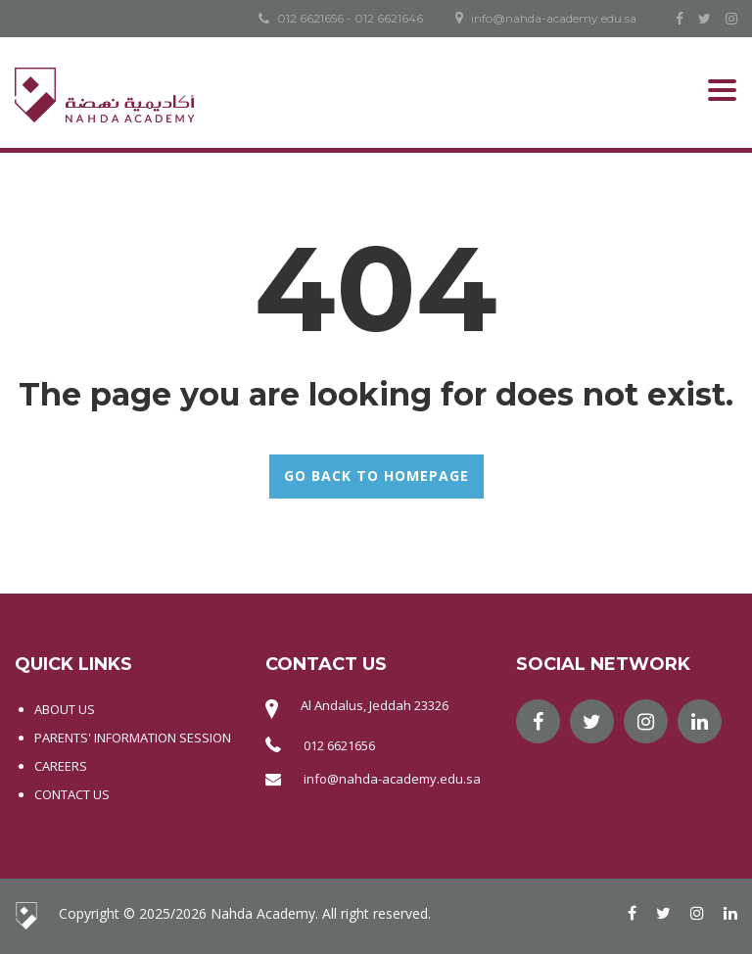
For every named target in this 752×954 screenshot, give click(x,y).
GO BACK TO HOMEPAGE (376, 475)
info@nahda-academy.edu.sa (392, 778)
